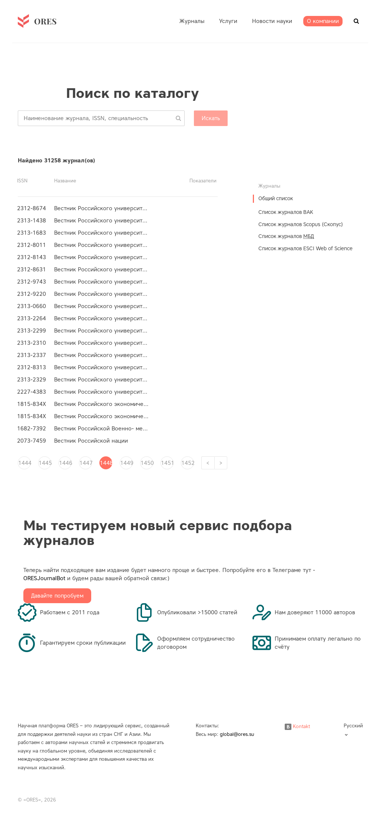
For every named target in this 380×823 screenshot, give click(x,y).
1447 (85, 463)
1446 (65, 463)
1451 (167, 463)
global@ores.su (237, 734)
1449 (126, 463)
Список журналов (286, 236)
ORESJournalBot (44, 578)
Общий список (275, 198)
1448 (106, 463)
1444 (24, 463)
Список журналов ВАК (285, 212)
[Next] (220, 462)
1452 (187, 463)
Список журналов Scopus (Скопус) (300, 224)
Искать (211, 118)
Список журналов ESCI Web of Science (305, 248)
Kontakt (297, 726)
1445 (45, 463)
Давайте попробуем (57, 595)
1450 (147, 463)
